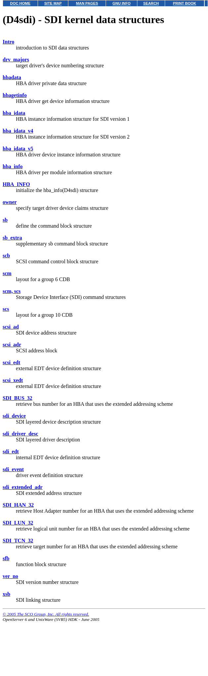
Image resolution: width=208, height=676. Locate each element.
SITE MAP (53, 3)
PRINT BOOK (184, 3)
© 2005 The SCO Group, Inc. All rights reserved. (46, 614)
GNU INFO (122, 3)
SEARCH (151, 3)
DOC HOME (20, 3)
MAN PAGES (87, 3)
